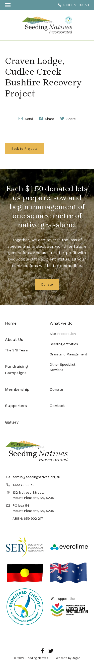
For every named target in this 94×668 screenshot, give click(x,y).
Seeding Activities (64, 344)
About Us (14, 339)
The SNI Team (16, 350)
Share (46, 118)
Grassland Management (68, 354)
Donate (47, 284)
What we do (61, 323)
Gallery (12, 422)
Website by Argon (68, 658)
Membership (17, 389)
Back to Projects (24, 149)
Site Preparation (63, 334)
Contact (57, 405)
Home (11, 323)
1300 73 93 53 (73, 5)
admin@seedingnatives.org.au (36, 477)
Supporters (16, 405)
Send (26, 118)
